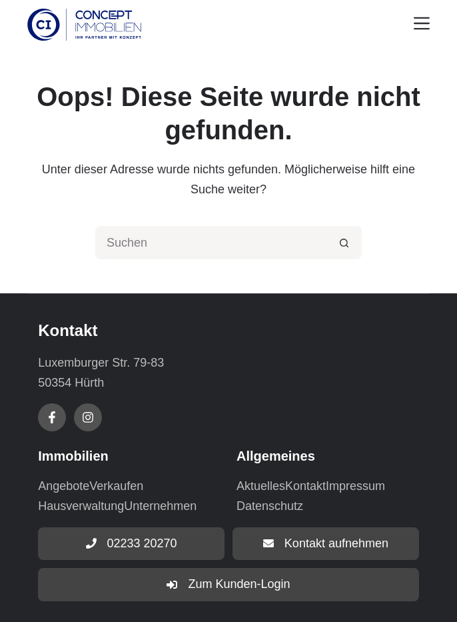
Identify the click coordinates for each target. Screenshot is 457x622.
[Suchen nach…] (211, 242)
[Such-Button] (345, 242)
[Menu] (422, 23)
